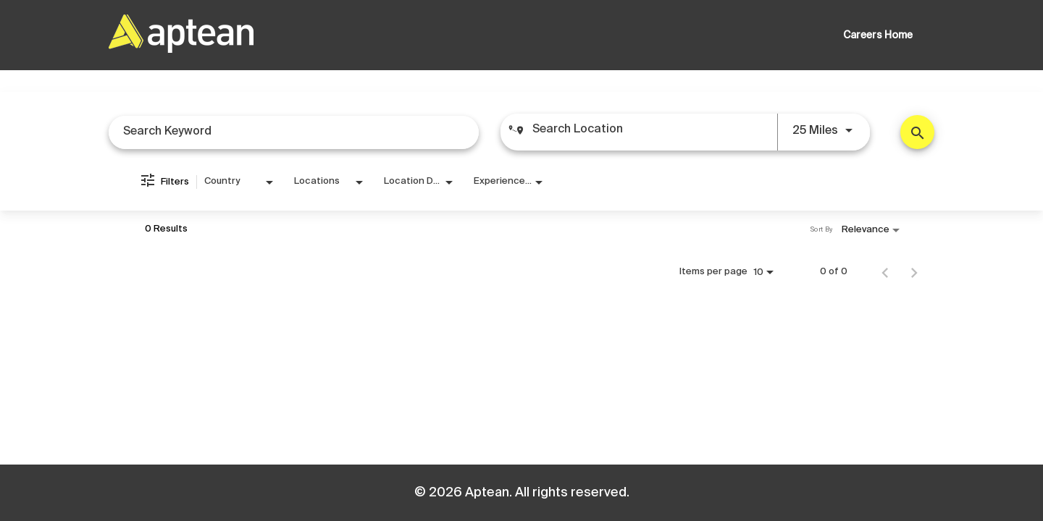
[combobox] (293, 132)
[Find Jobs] (917, 132)
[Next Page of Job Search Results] (914, 272)
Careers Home (878, 35)
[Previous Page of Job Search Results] (885, 272)
